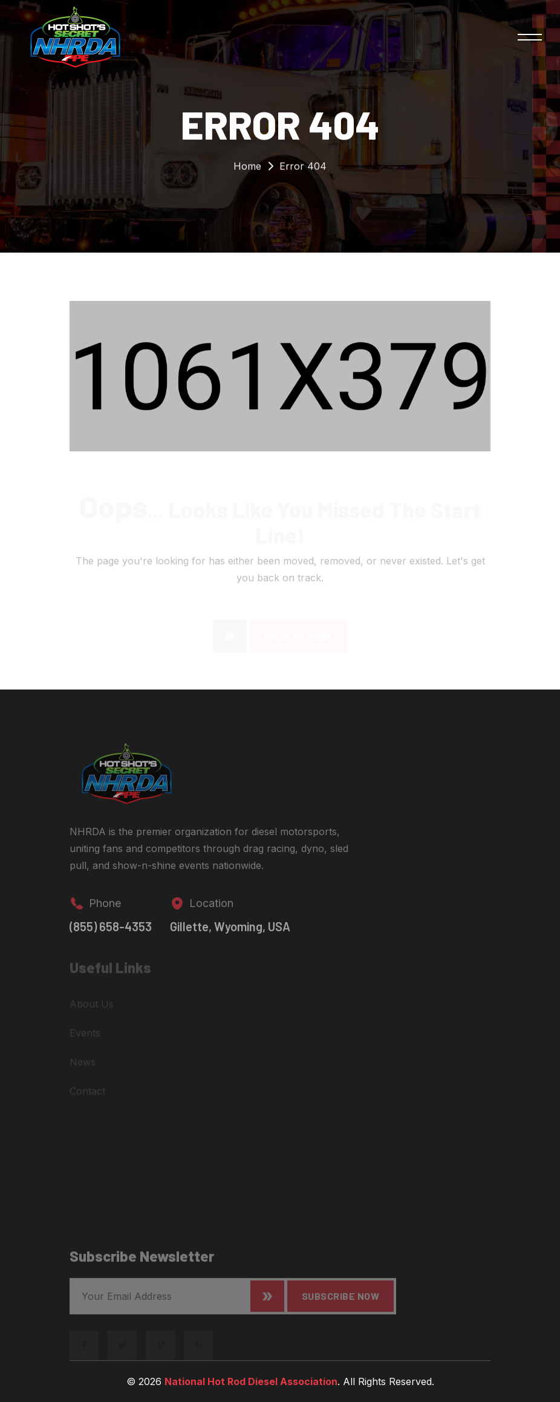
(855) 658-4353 (111, 933)
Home (247, 169)
